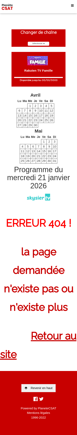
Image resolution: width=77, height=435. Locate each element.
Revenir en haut (39, 388)
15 (30, 115)
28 (24, 125)
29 (30, 125)
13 (19, 115)
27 (19, 125)
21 (24, 120)
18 (46, 115)
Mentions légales (38, 412)
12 (51, 110)
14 (24, 115)
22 (30, 120)
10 (41, 110)
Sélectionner (38, 43)
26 (51, 120)
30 (35, 125)
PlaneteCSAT (47, 408)
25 (46, 120)
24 (41, 120)
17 (41, 115)
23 (35, 120)
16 (35, 115)
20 (19, 120)
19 (51, 115)
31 (54, 161)
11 (46, 110)
